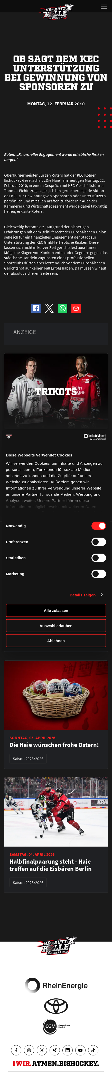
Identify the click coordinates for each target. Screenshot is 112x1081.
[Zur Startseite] (56, 12)
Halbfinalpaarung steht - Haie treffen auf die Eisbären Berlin (51, 865)
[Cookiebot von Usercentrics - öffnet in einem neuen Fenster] (83, 436)
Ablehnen (56, 640)
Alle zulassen (56, 610)
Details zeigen (83, 595)
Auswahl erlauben (56, 625)
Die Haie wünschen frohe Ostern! (54, 744)
